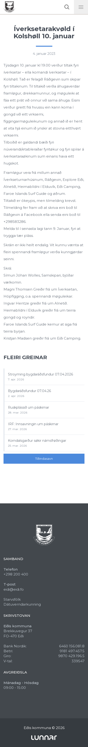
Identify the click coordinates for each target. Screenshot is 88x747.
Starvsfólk (12, 599)
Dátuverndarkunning (22, 604)
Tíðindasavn (44, 458)
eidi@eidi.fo (14, 589)
